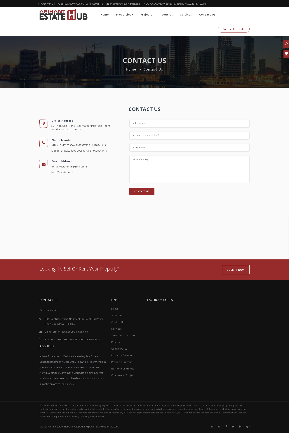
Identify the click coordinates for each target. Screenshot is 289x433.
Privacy (115, 342)
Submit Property (234, 29)
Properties (124, 14)
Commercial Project (122, 375)
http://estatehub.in (62, 172)
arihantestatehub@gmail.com (123, 3)
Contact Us (207, 14)
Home (104, 14)
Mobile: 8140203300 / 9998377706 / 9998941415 (79, 150)
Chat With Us (47, 3)
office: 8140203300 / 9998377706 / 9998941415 (78, 145)
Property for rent (121, 362)
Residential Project (122, 368)
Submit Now (236, 269)
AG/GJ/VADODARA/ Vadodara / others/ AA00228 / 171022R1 (175, 3)
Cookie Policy (119, 348)
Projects (146, 14)
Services (186, 14)
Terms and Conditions (124, 335)
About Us (166, 14)
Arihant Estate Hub (58, 426)
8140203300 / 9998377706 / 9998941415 (80, 3)
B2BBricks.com (110, 426)
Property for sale (121, 355)
